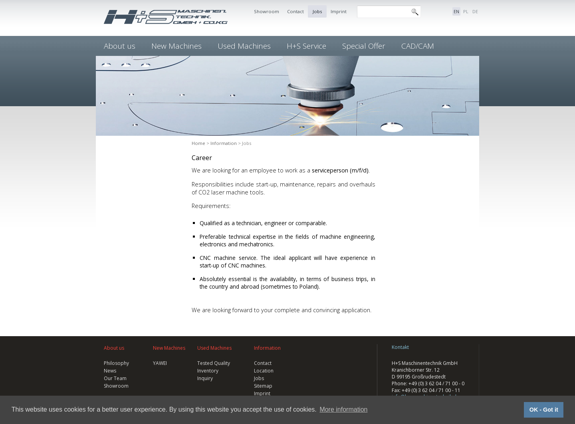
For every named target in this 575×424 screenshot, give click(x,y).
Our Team (115, 378)
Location (264, 370)
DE (475, 11)
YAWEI (160, 363)
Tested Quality (213, 363)
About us (119, 46)
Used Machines (244, 46)
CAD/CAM (417, 46)
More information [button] (343, 409)
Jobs (317, 11)
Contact (295, 11)
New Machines (176, 46)
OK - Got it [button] (543, 409)
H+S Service (306, 46)
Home (198, 143)
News (110, 370)
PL (465, 11)
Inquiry (205, 378)
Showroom (266, 11)
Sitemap (263, 385)
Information (223, 143)
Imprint (339, 11)
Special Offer (363, 46)
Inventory (207, 370)
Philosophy (116, 363)
